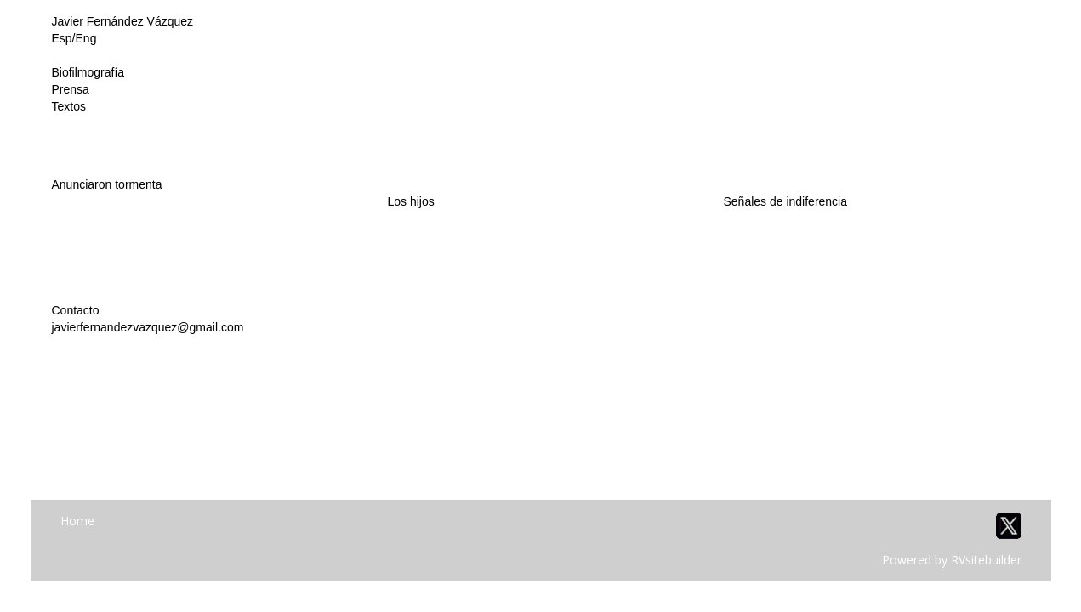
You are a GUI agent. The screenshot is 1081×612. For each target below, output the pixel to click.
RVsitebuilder (986, 560)
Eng (86, 38)
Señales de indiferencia (785, 201)
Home (77, 521)
